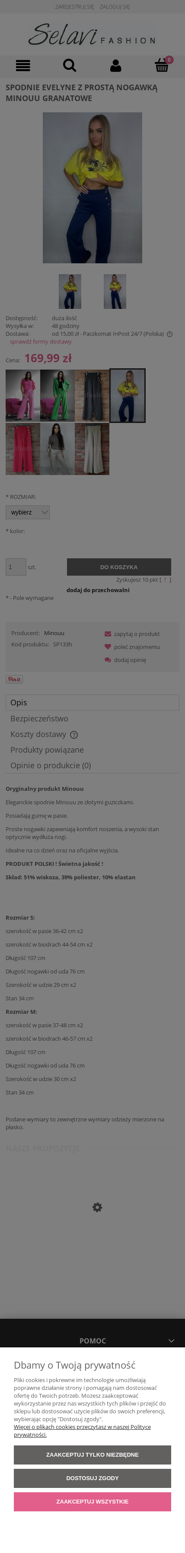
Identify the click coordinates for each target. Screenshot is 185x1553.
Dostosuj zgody (92, 1478)
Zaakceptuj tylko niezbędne (92, 1454)
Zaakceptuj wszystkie (93, 1501)
